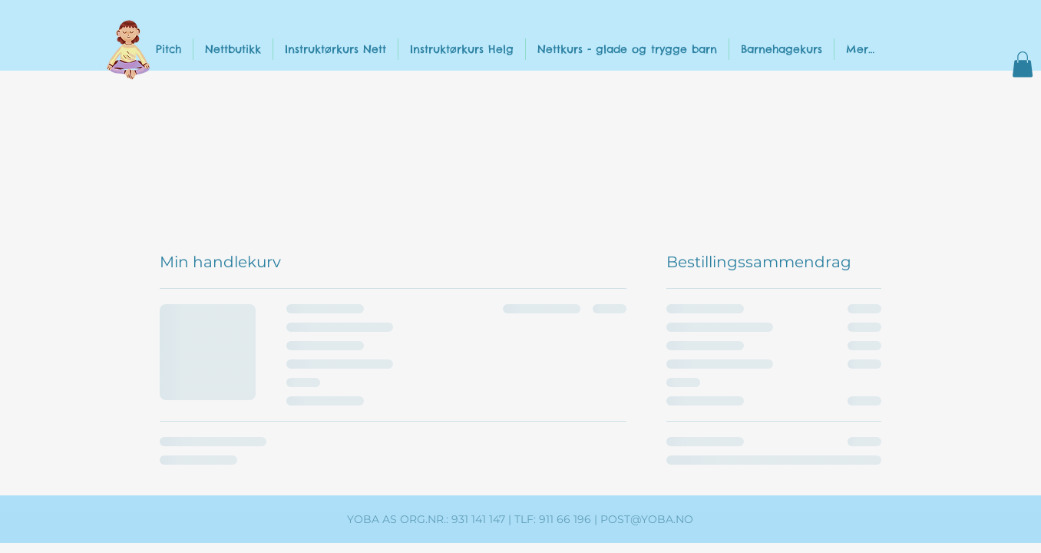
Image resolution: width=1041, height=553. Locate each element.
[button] (1022, 64)
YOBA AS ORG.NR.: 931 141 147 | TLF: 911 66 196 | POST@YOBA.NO (520, 519)
